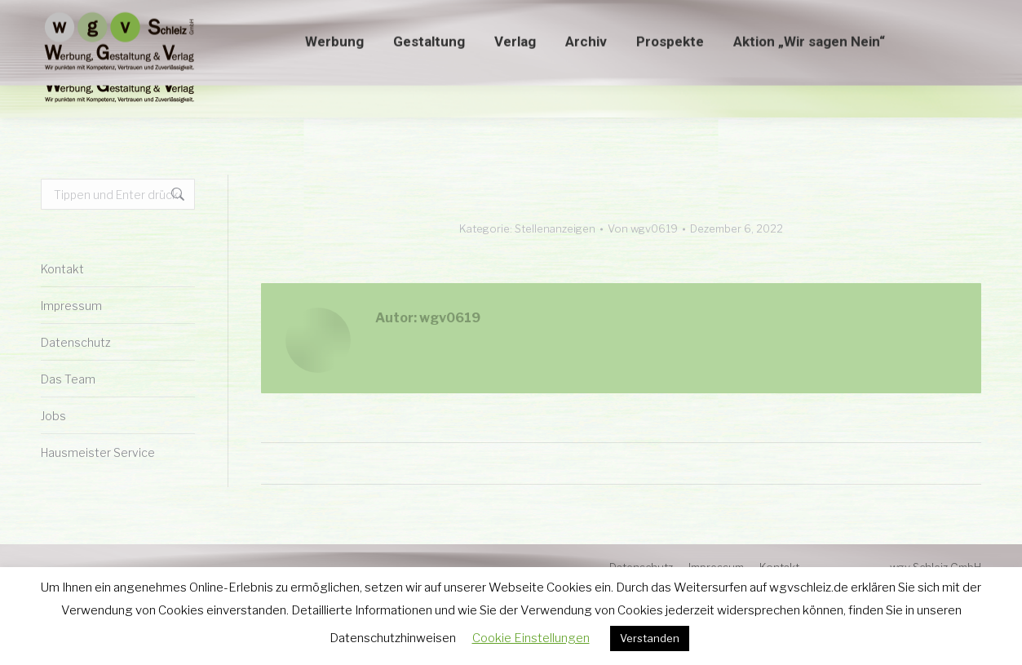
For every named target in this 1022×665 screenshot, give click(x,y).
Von (643, 228)
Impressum (71, 306)
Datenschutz (76, 342)
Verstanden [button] (649, 638)
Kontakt (62, 269)
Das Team (68, 379)
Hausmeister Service (98, 452)
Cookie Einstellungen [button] (531, 638)
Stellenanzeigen (555, 228)
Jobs (53, 416)
